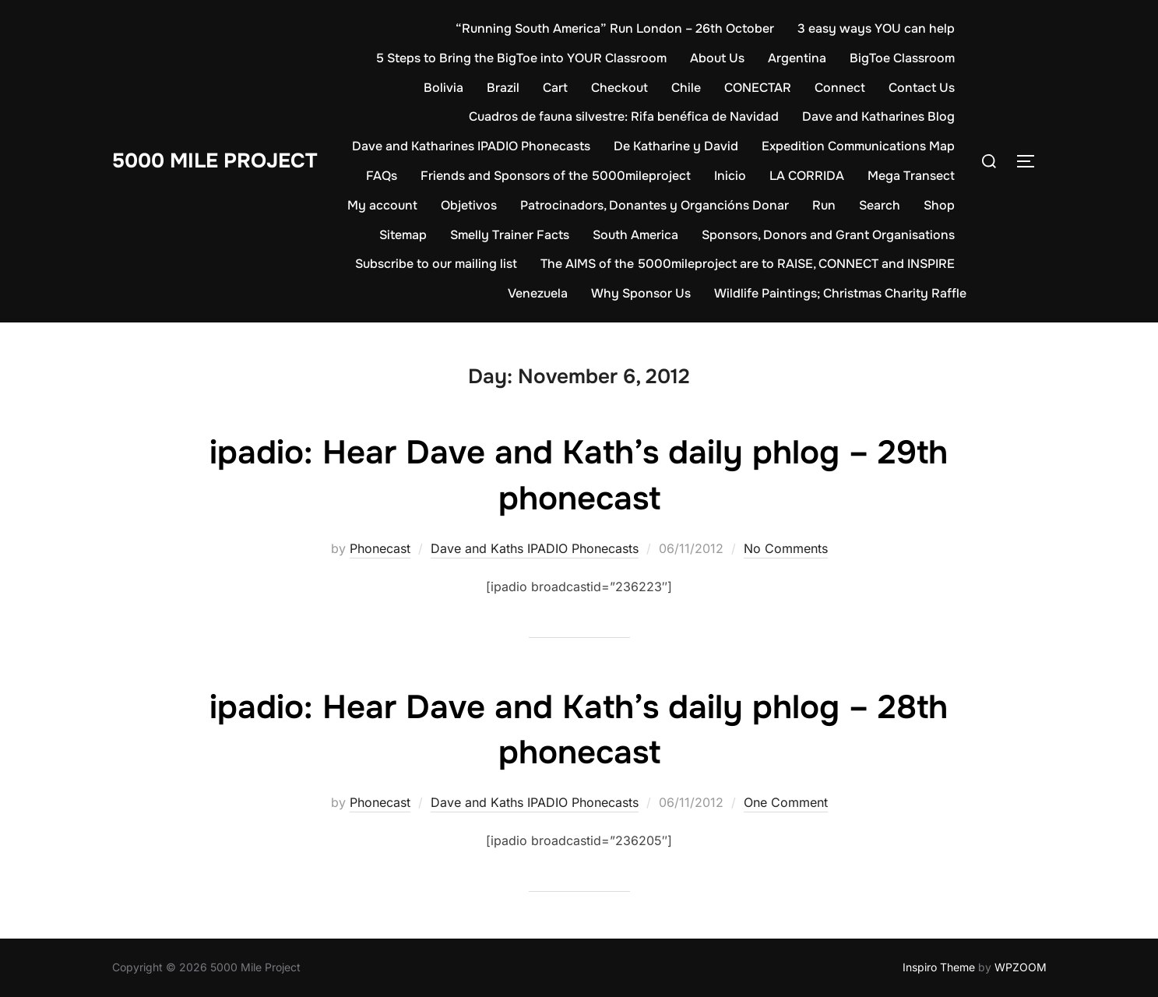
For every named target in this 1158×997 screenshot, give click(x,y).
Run (824, 205)
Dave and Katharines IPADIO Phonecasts (471, 146)
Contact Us (922, 87)
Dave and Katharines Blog (878, 116)
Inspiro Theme (939, 967)
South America (635, 235)
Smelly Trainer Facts (509, 235)
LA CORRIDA (806, 175)
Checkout (619, 87)
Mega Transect (911, 175)
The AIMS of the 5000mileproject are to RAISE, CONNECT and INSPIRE (747, 263)
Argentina (797, 58)
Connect (840, 87)
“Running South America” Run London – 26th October (615, 28)
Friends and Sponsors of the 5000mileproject (556, 175)
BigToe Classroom (902, 58)
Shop (939, 205)
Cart (555, 87)
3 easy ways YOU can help (876, 28)
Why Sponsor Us (641, 293)
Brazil (503, 87)
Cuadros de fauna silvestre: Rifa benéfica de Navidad (624, 116)
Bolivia (443, 87)
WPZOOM (1020, 967)
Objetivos (469, 205)
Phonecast (380, 548)
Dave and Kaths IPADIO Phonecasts (535, 548)
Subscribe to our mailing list (436, 263)
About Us (717, 58)
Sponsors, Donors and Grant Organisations (828, 235)
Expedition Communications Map (858, 146)
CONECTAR (757, 87)
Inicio (730, 175)
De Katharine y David (676, 146)
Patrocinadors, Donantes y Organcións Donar (654, 205)
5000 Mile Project (214, 161)
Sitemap (403, 235)
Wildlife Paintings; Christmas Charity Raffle (840, 293)
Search (879, 205)
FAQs (381, 175)
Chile (686, 87)
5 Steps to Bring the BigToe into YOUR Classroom (521, 58)
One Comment (786, 802)
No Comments (786, 548)
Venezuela (538, 293)
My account (382, 205)
